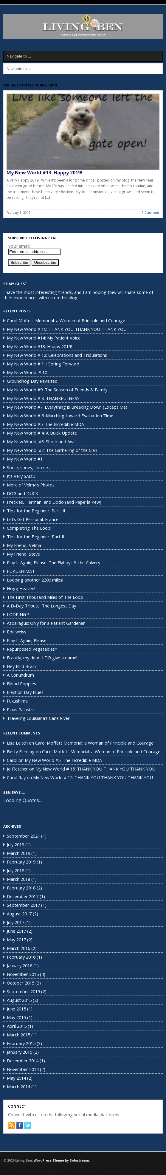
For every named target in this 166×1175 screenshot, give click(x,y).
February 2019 (21, 862)
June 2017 (16, 931)
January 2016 (19, 965)
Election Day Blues (25, 692)
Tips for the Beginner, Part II (35, 537)
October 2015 (20, 983)
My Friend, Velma (24, 545)
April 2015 (17, 1026)
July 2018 (15, 870)
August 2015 (19, 1000)
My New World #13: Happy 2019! (44, 172)
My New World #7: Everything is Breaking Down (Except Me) (67, 407)
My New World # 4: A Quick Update (42, 433)
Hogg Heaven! (21, 588)
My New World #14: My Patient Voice (43, 338)
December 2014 (22, 1061)
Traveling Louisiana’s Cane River (38, 718)
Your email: (19, 246)
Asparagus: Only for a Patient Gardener (46, 623)
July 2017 (15, 922)
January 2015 (19, 1052)
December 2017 (22, 896)
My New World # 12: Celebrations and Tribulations (57, 355)
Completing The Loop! (29, 528)
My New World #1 (25, 459)
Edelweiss (16, 632)
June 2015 (16, 1009)
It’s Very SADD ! (22, 476)
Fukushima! (18, 701)
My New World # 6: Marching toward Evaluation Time (60, 415)
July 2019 (15, 844)
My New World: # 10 (27, 372)
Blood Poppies (21, 683)
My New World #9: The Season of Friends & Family (57, 390)
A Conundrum (20, 675)
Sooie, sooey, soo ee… (29, 467)
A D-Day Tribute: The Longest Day (41, 606)
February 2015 (21, 1043)
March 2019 (18, 853)
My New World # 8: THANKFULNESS (43, 398)
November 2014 (23, 1069)
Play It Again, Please (26, 640)
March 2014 (18, 1086)
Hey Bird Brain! (22, 666)
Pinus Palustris (21, 709)
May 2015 (16, 1017)
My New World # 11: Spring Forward (43, 364)
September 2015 (23, 991)
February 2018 (21, 888)
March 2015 (18, 1035)
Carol (12, 760)
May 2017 (16, 940)
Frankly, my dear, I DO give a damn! (42, 658)
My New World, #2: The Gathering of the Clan (52, 450)
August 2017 (19, 914)
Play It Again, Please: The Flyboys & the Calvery (53, 562)
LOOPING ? (18, 614)
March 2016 (18, 948)
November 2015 (23, 974)
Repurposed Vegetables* (32, 649)
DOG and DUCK (22, 493)
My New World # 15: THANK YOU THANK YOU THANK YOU (67, 329)
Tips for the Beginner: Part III (36, 511)
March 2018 (18, 879)
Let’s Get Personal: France (32, 519)
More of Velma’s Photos (31, 485)
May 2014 (16, 1078)
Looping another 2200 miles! (35, 580)
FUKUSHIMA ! (20, 571)
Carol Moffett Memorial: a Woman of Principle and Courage (66, 320)
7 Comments (150, 212)
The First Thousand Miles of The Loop (45, 597)
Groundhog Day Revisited (32, 381)
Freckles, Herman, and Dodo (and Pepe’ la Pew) (54, 502)
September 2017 (23, 905)
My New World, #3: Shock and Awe (41, 441)
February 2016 (21, 957)
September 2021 (23, 836)
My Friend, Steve (23, 554)
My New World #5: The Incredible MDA (45, 424)
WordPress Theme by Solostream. (62, 1160)
